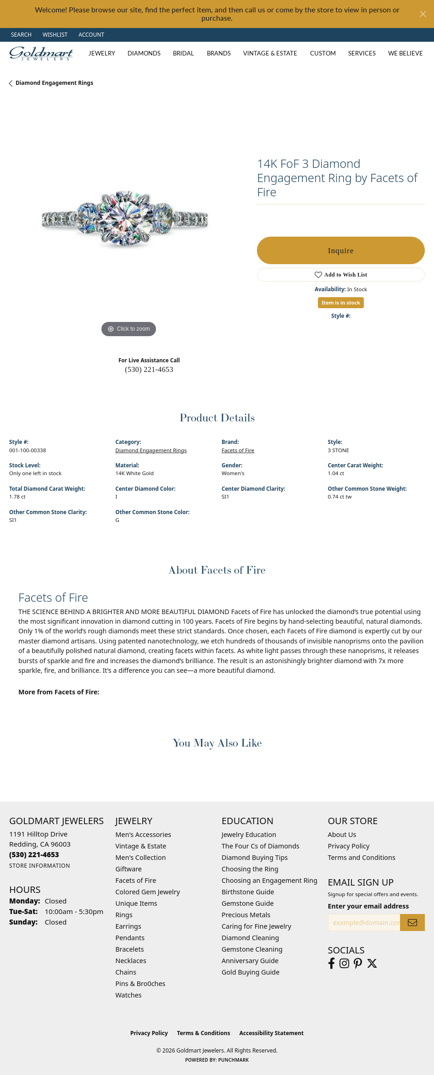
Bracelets (130, 949)
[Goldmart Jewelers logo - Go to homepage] (43, 53)
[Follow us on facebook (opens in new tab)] (331, 963)
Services (362, 53)
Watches (129, 995)
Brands (219, 53)
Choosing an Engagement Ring (269, 880)
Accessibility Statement (271, 1033)
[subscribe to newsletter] (412, 922)
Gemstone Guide (248, 903)
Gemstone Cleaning (252, 949)
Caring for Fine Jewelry (256, 926)
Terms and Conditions (361, 857)
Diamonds (144, 53)
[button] (20, 35)
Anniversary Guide (250, 960)
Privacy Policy (349, 846)
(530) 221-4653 (149, 369)
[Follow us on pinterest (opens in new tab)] (358, 963)
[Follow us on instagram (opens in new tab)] (344, 963)
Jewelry (102, 53)
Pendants (130, 937)
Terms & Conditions (203, 1033)
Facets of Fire (238, 450)
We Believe (405, 53)
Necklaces (131, 960)
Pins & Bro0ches (141, 983)
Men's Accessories (144, 834)
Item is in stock (341, 302)
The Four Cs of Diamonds (261, 846)
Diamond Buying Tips (255, 857)
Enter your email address (368, 906)
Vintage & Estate (270, 53)
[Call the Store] (34, 854)
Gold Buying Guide (250, 972)
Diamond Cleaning (250, 937)
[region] (128, 220)
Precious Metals (246, 914)
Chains (126, 972)
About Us (342, 834)
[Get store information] (39, 866)
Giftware (129, 868)
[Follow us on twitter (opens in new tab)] (372, 963)
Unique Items (136, 903)
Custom (323, 53)
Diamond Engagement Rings (54, 83)
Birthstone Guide (248, 891)
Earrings (128, 926)
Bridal (183, 53)
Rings (124, 914)
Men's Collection (141, 857)
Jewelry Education (249, 834)
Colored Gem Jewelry (148, 891)
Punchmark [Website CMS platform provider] (233, 1060)
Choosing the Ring (250, 868)
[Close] (422, 14)
